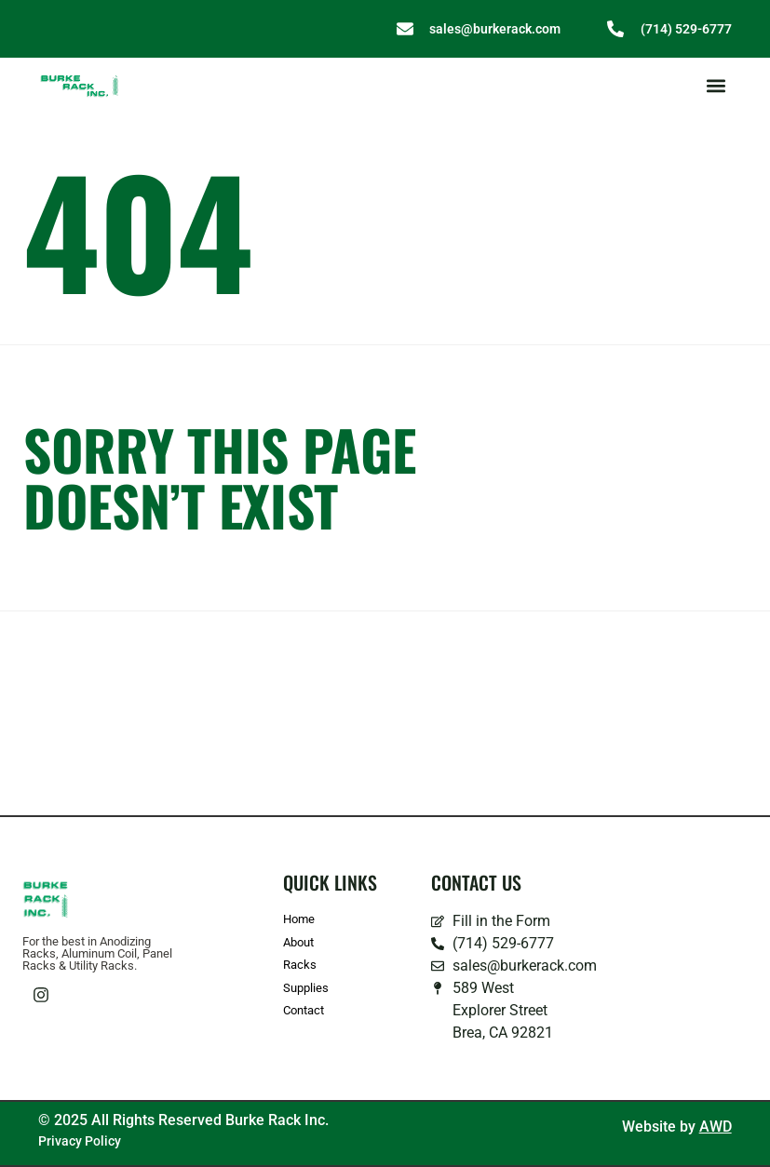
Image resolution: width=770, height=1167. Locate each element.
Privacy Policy (79, 1140)
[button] (716, 86)
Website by (677, 1126)
